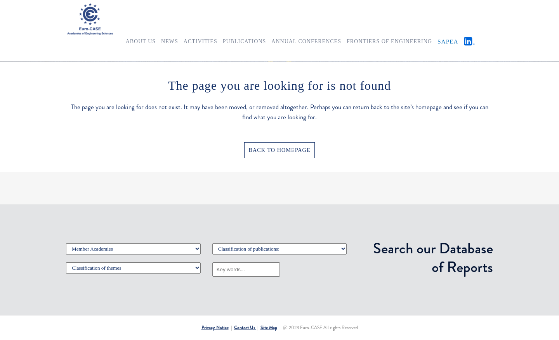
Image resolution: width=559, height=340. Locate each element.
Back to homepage (279, 150)
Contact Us (245, 327)
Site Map (268, 327)
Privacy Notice (215, 327)
